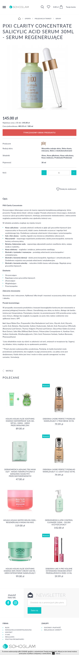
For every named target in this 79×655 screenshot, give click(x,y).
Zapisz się (34, 610)
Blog (7, 627)
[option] (39, 78)
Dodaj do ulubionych (66, 189)
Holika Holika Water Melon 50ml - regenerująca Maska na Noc (20, 521)
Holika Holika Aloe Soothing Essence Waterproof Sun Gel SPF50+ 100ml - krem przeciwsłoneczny (20, 422)
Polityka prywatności (14, 639)
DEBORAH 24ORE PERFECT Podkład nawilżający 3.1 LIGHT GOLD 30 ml (59, 470)
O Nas (7, 634)
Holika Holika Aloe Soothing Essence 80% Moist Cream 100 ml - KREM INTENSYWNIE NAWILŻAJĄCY (20, 571)
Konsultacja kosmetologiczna (18, 630)
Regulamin (9, 637)
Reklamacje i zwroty (53, 630)
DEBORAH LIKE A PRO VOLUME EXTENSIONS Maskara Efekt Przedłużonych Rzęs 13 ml (59, 571)
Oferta (28, 19)
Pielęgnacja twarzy (43, 19)
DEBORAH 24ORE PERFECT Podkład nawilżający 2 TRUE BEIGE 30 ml (59, 420)
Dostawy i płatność (52, 627)
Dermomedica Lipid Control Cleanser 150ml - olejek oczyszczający (59, 522)
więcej (58, 653)
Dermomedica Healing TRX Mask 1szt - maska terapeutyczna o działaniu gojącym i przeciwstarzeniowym (20, 472)
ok (53, 653)
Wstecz (8, 371)
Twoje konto (71, 7)
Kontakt (8, 632)
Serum (58, 19)
